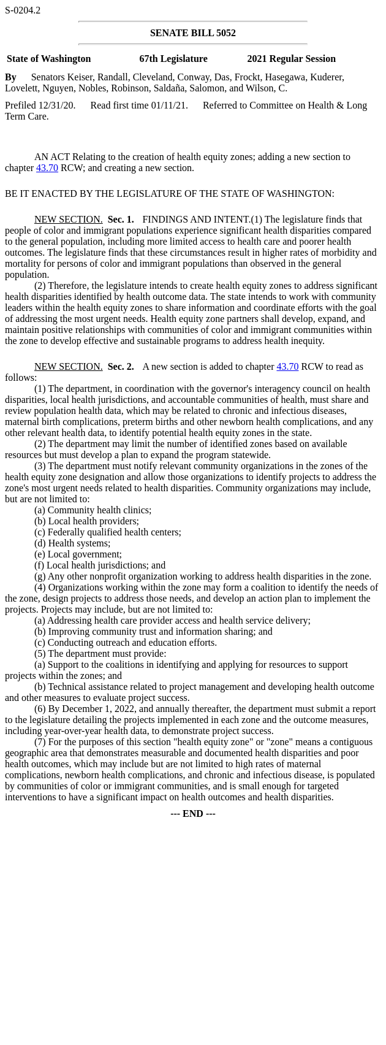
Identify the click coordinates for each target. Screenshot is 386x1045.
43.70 (47, 168)
